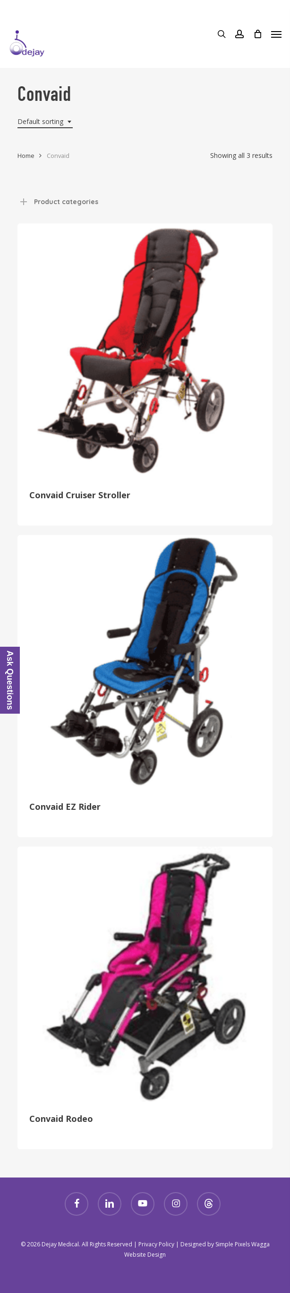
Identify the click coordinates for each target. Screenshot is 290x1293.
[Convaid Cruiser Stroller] (145, 350)
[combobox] (45, 122)
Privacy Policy (156, 1244)
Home (25, 155)
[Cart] (257, 34)
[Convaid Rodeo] (145, 974)
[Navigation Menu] (276, 34)
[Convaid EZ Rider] (145, 662)
